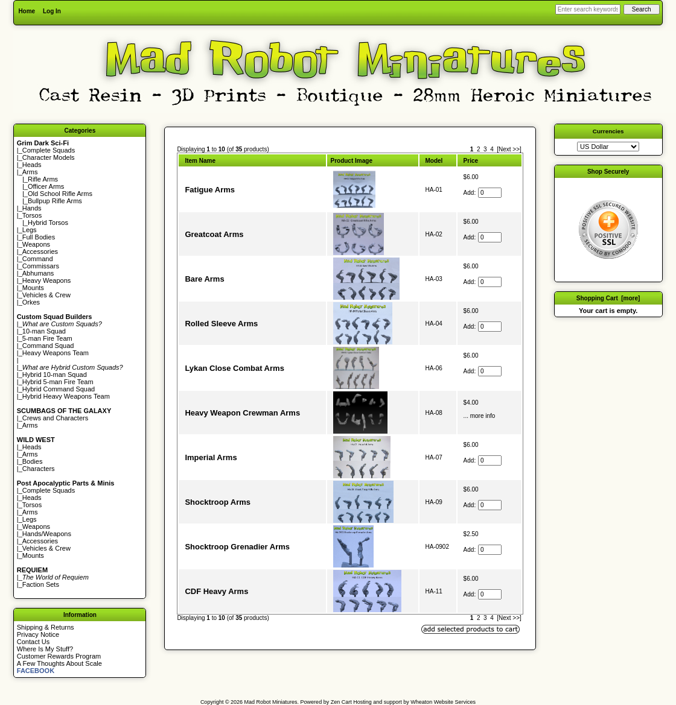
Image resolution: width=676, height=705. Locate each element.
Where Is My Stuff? (45, 649)
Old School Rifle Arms (60, 193)
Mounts (33, 287)
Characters (38, 468)
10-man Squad (44, 331)
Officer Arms (46, 186)
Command (37, 258)
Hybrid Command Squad (58, 389)
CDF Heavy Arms (216, 591)
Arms (30, 425)
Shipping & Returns (45, 627)
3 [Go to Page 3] (485, 149)
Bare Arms (204, 278)
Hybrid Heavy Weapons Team (66, 396)
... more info (480, 416)
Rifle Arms (43, 179)
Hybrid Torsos (48, 222)
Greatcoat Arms (214, 234)
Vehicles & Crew (46, 295)
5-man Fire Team (47, 338)
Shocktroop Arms (217, 502)
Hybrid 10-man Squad (54, 374)
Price (471, 160)
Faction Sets (40, 584)
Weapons (36, 244)
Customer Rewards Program (59, 656)
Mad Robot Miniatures (271, 702)
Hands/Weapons (46, 533)
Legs (29, 229)
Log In (52, 11)
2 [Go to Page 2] (478, 149)
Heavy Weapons (46, 280)
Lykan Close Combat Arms (234, 368)
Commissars (40, 266)
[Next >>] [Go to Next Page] (509, 149)
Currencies (608, 131)
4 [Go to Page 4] (492, 149)
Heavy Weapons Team (55, 352)
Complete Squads (48, 150)
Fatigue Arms (210, 189)
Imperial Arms (211, 457)
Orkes (31, 302)
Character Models (48, 157)
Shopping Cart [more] (608, 298)
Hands (32, 208)
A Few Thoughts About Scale (59, 663)
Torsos (32, 215)
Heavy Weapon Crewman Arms (242, 412)
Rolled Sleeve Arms (221, 323)
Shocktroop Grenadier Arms (237, 546)
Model (434, 160)
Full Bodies (38, 237)
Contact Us (33, 641)
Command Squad (48, 345)
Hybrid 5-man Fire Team (58, 381)
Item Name (200, 160)
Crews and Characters (55, 418)
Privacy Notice (38, 634)
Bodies (32, 461)
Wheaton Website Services (443, 702)
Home (26, 11)
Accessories (40, 251)
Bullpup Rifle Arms (55, 200)
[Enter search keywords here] (587, 9)
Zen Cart (341, 702)
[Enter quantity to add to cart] (490, 193)
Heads (32, 164)
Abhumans (38, 273)
